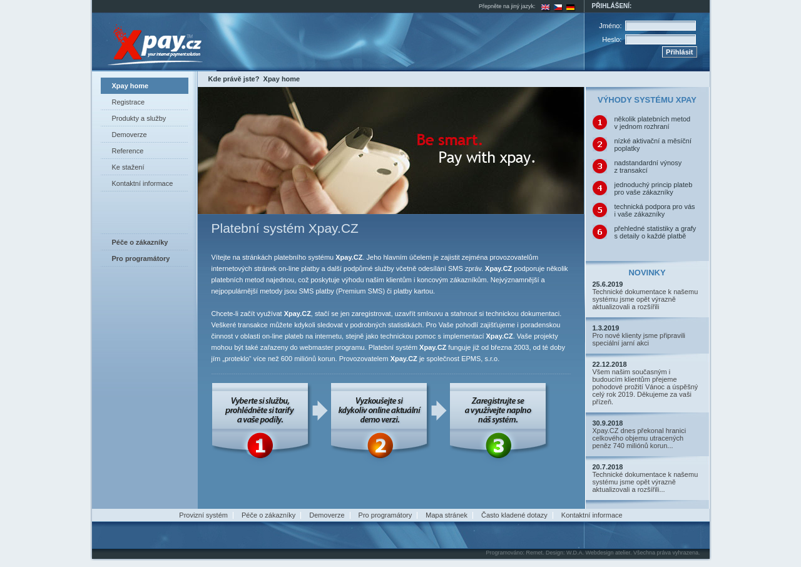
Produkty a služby (139, 118)
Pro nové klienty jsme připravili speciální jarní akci (639, 339)
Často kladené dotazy (514, 515)
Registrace (128, 102)
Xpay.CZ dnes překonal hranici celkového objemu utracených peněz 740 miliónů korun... (639, 438)
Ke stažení (128, 167)
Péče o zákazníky (268, 515)
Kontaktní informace (142, 183)
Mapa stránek (446, 515)
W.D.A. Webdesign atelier (598, 552)
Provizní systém (203, 515)
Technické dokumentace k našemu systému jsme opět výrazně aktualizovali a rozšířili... (645, 482)
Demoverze (129, 134)
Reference (128, 151)
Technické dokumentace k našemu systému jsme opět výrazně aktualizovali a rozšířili (645, 299)
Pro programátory (385, 515)
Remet (534, 552)
